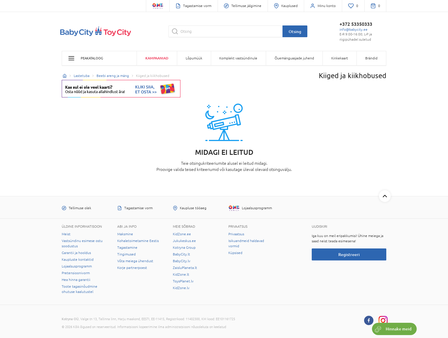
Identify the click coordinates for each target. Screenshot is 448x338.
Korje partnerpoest (132, 268)
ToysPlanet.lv (183, 281)
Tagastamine (127, 248)
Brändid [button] (371, 58)
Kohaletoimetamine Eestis (138, 241)
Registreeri (349, 254)
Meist (66, 234)
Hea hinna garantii (76, 280)
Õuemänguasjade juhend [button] (294, 58)
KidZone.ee (182, 234)
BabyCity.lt (181, 254)
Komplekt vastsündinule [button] (238, 58)
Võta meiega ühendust (135, 261)
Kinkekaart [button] (339, 58)
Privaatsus (236, 234)
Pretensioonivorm (76, 273)
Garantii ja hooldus (76, 253)
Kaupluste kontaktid (78, 260)
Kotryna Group (184, 248)
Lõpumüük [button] (194, 58)
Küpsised (235, 253)
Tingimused (126, 254)
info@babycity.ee (354, 30)
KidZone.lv (181, 288)
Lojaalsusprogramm (77, 266)
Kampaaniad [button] (156, 58)
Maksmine (125, 234)
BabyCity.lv (181, 261)
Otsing (295, 31)
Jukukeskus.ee (184, 241)
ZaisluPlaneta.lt (185, 268)
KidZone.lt (181, 274)
